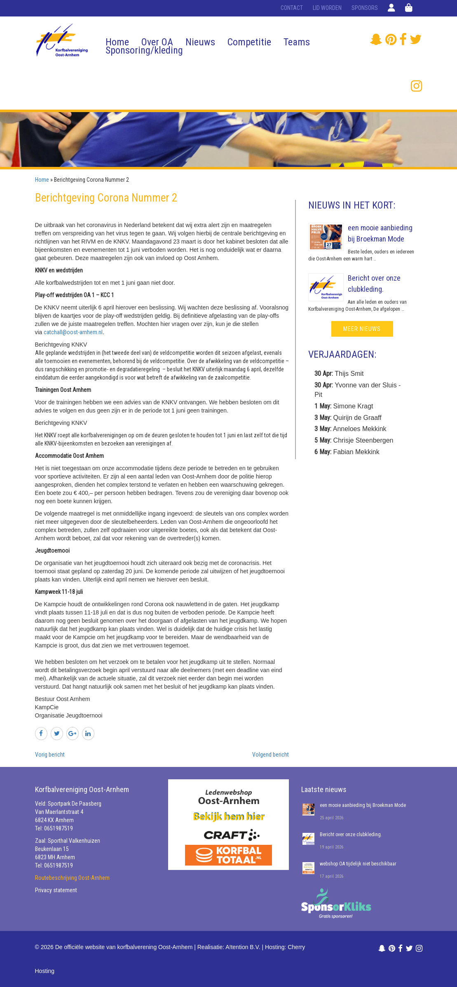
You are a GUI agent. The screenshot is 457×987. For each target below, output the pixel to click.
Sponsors (365, 8)
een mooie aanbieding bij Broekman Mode (363, 805)
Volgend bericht (270, 754)
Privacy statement (56, 890)
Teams (297, 42)
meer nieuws (362, 329)
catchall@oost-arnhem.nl (73, 332)
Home (117, 42)
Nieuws (200, 42)
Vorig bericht (50, 754)
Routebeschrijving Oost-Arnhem (72, 877)
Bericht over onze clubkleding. (351, 834)
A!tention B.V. (242, 947)
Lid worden (327, 8)
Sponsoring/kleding (144, 50)
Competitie (249, 42)
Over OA (157, 42)
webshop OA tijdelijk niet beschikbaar (358, 864)
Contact (292, 8)
